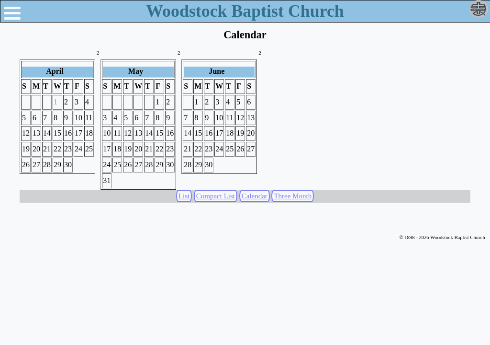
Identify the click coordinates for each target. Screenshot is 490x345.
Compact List (215, 196)
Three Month (293, 196)
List (183, 196)
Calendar (254, 196)
